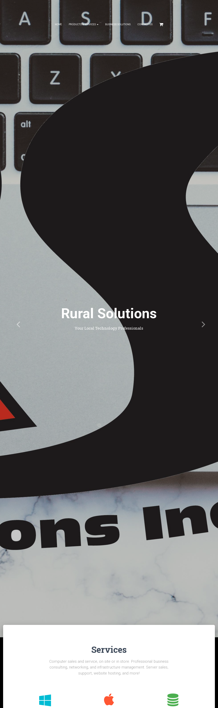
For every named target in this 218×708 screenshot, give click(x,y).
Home (58, 24)
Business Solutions (118, 24)
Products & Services (83, 24)
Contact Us (145, 24)
